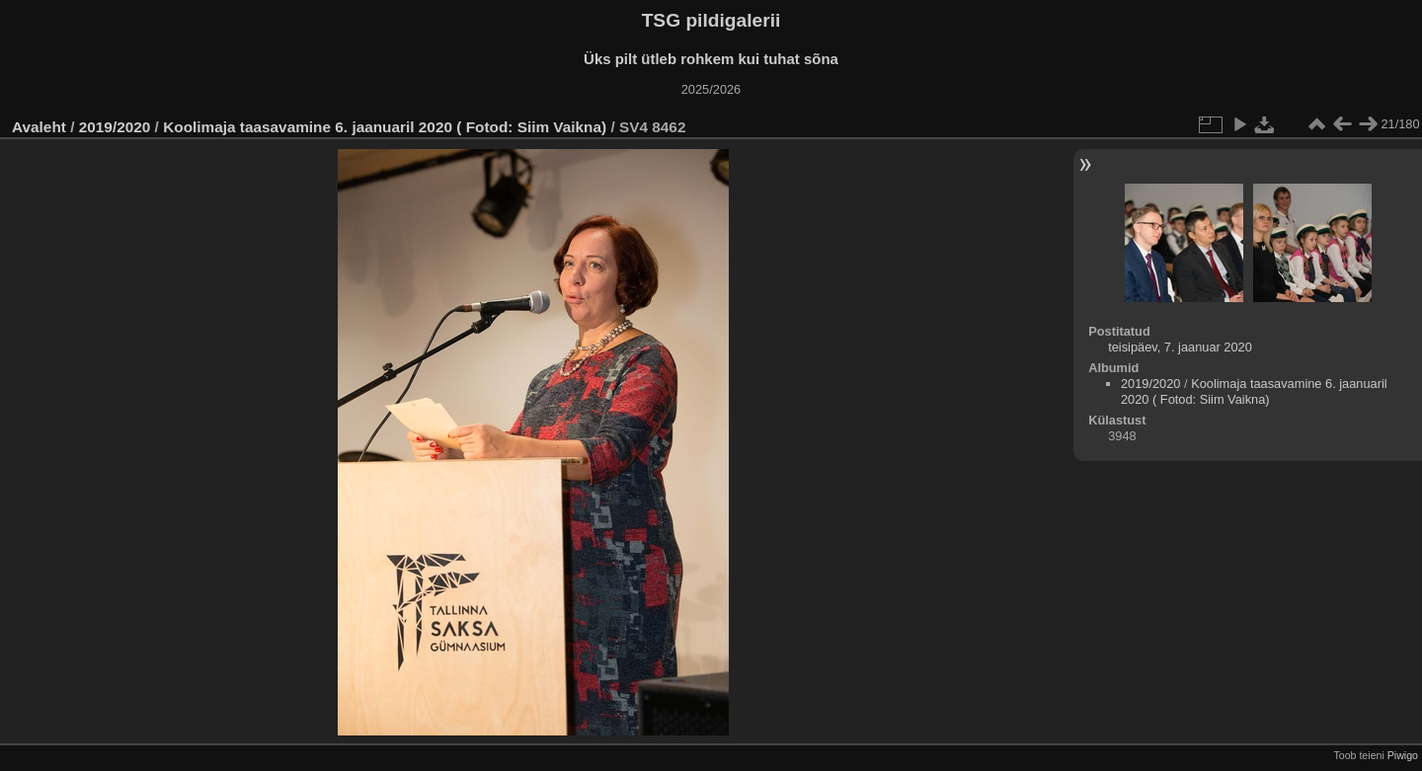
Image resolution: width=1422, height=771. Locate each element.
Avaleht (39, 126)
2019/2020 (115, 126)
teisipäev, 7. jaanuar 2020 (1180, 347)
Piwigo (1402, 755)
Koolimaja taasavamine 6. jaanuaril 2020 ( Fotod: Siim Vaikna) (384, 126)
